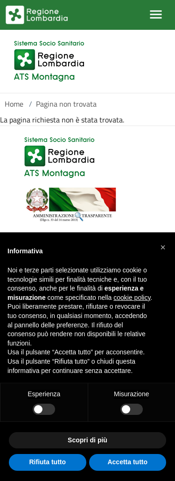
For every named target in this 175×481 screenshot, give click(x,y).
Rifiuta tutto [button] (47, 462)
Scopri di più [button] (87, 440)
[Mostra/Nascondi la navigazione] (156, 14)
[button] (162, 247)
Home (14, 103)
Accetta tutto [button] (127, 462)
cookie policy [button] (131, 297)
